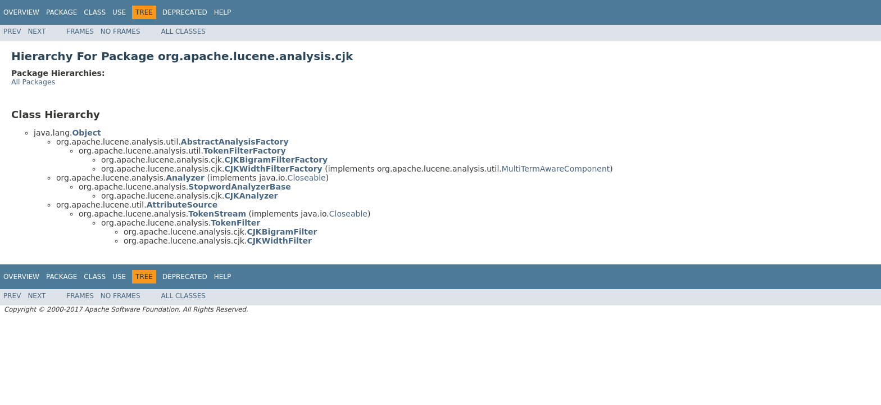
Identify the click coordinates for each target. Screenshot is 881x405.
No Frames (120, 31)
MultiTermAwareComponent (556, 168)
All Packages (33, 82)
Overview (21, 12)
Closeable (307, 177)
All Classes (183, 31)
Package (61, 12)
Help (222, 12)
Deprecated (184, 12)
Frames (80, 31)
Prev (12, 31)
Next (37, 31)
